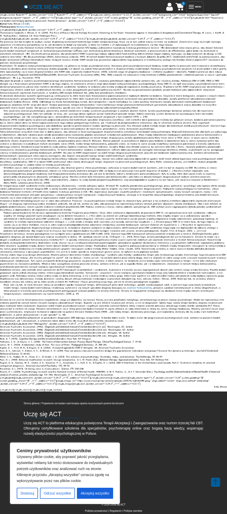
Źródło (26, 24)
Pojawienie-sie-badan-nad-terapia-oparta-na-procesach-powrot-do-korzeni (83, 403)
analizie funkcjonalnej (139, 288)
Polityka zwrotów (133, 511)
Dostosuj (27, 493)
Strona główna (32, 403)
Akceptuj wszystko (95, 493)
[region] (65, 473)
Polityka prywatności (96, 511)
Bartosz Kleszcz (25, 27)
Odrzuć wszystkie (57, 493)
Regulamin (116, 511)
